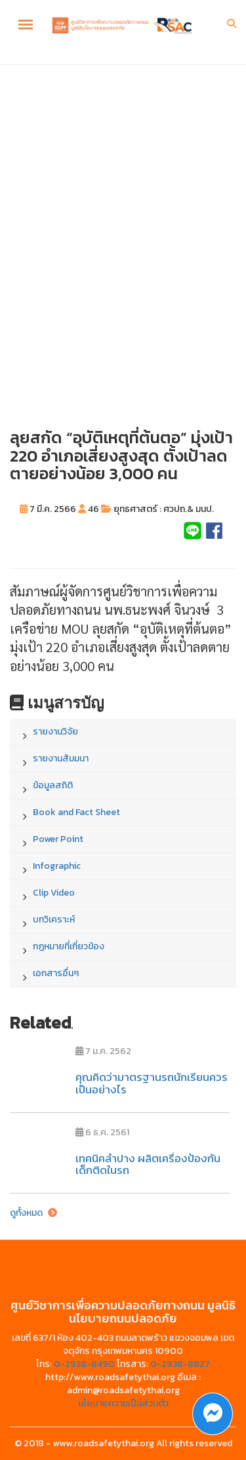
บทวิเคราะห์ (54, 919)
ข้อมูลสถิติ (53, 785)
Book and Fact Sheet (76, 812)
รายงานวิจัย (55, 732)
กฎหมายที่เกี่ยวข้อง (68, 946)
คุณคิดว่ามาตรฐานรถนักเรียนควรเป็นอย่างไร (151, 1083)
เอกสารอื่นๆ (56, 973)
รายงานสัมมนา (61, 758)
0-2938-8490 (84, 1364)
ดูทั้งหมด (33, 1213)
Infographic (57, 866)
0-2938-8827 (180, 1364)
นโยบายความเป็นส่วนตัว (123, 1403)
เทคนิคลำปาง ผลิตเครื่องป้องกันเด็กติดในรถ (147, 1164)
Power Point (58, 839)
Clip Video (54, 893)
